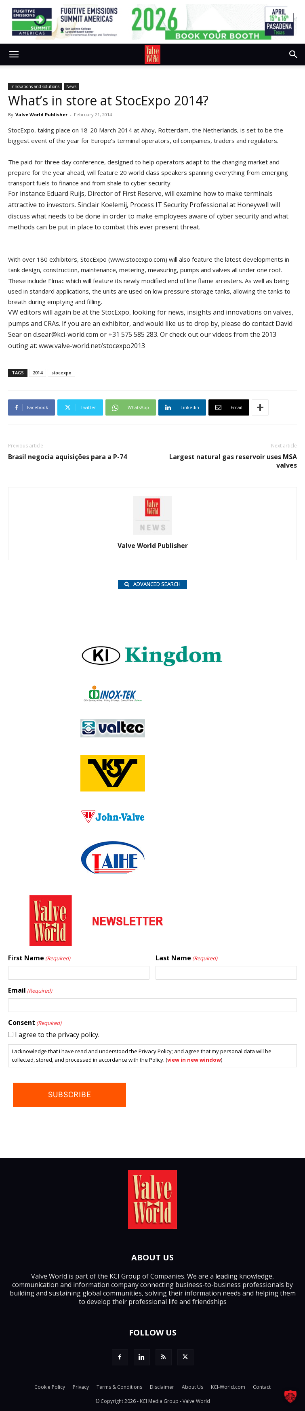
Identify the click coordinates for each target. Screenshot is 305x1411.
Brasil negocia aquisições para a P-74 (67, 457)
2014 (37, 373)
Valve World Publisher (41, 114)
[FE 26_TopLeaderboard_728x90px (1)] (152, 22)
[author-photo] (152, 534)
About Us (192, 1387)
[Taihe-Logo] (112, 871)
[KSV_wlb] (112, 789)
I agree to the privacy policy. (57, 1034)
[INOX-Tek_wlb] (112, 699)
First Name (39, 958)
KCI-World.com (228, 1387)
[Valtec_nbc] (112, 735)
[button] (14, 54)
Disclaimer (162, 1387)
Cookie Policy (49, 1387)
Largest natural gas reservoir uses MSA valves (233, 461)
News (71, 86)
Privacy (81, 1387)
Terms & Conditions (119, 1387)
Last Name (186, 958)
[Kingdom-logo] (152, 665)
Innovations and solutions (35, 86)
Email (30, 990)
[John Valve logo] (112, 821)
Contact (262, 1387)
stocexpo (61, 373)
